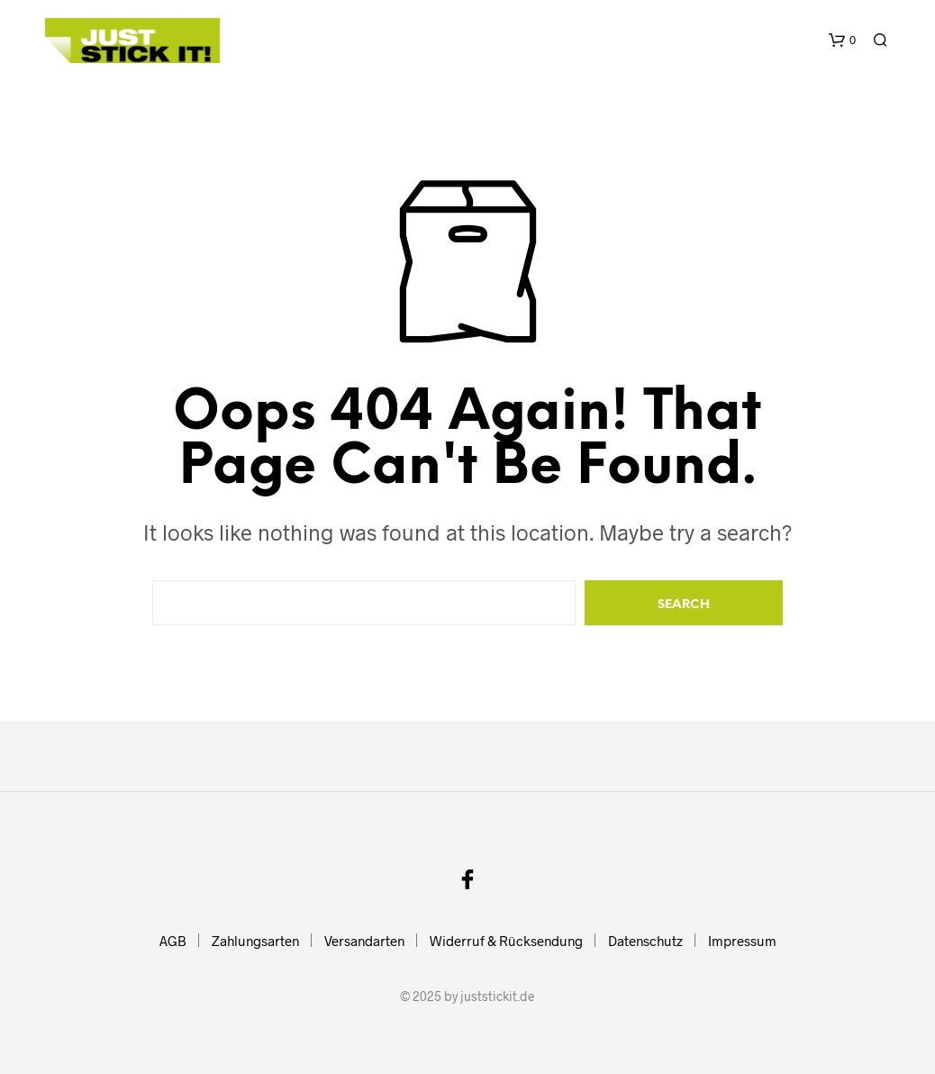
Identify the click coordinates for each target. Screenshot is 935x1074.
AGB (172, 941)
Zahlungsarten (255, 941)
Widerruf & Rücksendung (506, 941)
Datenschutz (645, 941)
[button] (842, 41)
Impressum (742, 941)
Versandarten (364, 941)
